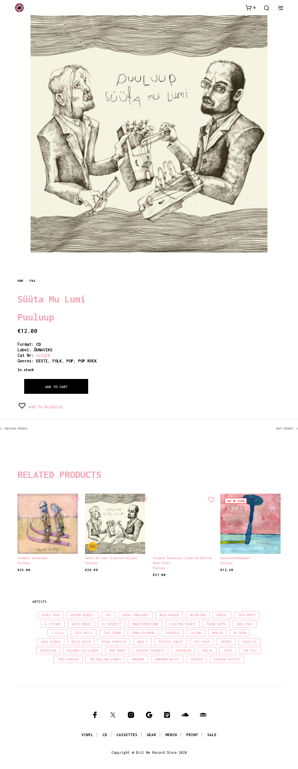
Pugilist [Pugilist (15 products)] (249, 642)
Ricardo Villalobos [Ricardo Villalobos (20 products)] (82, 650)
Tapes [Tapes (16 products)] (228, 650)
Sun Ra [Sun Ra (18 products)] (207, 650)
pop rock (87, 360)
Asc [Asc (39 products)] (108, 615)
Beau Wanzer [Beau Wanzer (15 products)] (169, 615)
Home (20, 280)
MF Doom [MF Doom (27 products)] (240, 633)
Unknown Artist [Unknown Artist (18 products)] (167, 659)
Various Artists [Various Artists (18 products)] (227, 659)
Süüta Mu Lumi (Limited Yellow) (111, 558)
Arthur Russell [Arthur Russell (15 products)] (82, 615)
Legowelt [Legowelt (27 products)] (173, 633)
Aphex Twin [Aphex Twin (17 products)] (50, 615)
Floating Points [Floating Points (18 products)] (182, 624)
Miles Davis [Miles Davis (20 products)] (81, 642)
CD (38, 344)
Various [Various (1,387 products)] (197, 659)
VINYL (87, 734)
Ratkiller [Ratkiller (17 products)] (48, 650)
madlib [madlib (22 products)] (217, 633)
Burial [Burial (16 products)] (222, 615)
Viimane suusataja (32, 558)
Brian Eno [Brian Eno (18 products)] (197, 615)
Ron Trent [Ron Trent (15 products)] (117, 650)
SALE (212, 734)
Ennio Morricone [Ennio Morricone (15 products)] (145, 624)
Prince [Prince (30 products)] (226, 642)
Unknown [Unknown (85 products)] (138, 659)
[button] (251, 7)
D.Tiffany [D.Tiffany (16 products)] (53, 624)
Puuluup (35, 317)
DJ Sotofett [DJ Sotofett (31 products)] (111, 624)
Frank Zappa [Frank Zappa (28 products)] (216, 624)
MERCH (171, 734)
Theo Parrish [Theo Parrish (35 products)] (67, 659)
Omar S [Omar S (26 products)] (142, 642)
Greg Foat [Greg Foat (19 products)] (245, 624)
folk (32, 280)
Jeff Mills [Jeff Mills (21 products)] (83, 633)
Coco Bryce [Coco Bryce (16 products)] (247, 615)
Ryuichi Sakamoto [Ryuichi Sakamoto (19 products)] (150, 650)
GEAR (151, 734)
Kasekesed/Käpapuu (236, 556)
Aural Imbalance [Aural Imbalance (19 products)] (135, 615)
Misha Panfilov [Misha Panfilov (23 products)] (114, 642)
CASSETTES (126, 734)
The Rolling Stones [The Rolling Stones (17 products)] (105, 659)
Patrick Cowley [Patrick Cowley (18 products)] (171, 642)
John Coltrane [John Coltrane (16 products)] (143, 633)
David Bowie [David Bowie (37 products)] (81, 624)
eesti (42, 360)
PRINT (192, 734)
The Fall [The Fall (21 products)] (250, 650)
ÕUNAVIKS (43, 349)
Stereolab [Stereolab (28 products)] (183, 650)
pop (69, 360)
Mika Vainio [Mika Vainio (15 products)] (50, 642)
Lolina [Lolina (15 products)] (196, 633)
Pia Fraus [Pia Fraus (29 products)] (202, 642)
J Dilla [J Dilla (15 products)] (58, 633)
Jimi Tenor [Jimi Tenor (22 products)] (112, 633)
